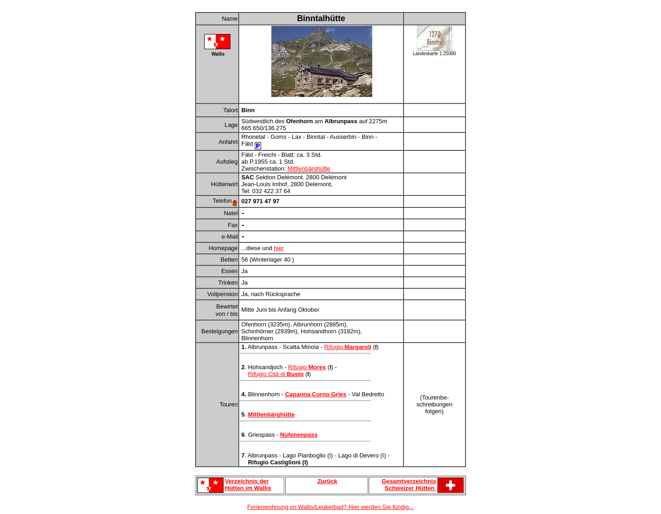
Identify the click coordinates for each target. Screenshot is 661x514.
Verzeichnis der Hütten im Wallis (248, 484)
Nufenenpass (299, 434)
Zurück (327, 481)
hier (279, 248)
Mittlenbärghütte (308, 168)
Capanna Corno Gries (316, 394)
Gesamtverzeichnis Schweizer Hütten (408, 484)
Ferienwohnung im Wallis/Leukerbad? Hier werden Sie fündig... (330, 506)
